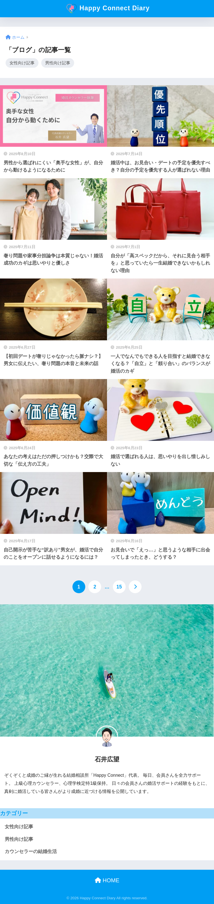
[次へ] (135, 587)
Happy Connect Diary (108, 8)
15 (119, 587)
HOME (107, 881)
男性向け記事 (57, 62)
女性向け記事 (22, 62)
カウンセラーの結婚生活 (31, 851)
